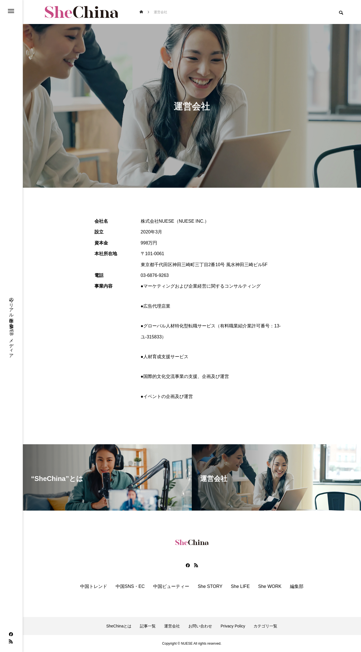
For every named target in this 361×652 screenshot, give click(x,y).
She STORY (210, 586)
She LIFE (240, 586)
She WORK (269, 586)
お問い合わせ (200, 626)
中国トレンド (93, 586)
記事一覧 (148, 626)
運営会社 (172, 626)
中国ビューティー (171, 586)
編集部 (296, 586)
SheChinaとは (119, 626)
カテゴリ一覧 (265, 626)
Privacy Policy (233, 626)
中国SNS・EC (130, 586)
